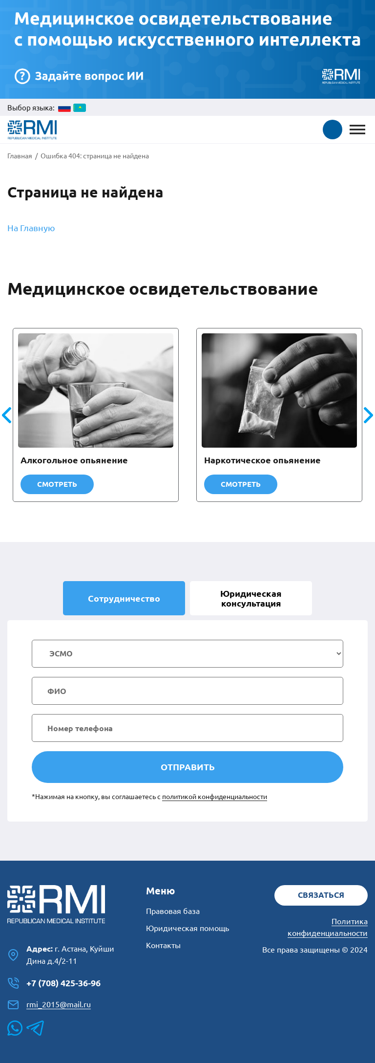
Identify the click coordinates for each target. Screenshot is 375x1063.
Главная (19, 156)
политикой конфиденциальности (214, 797)
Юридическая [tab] (251, 598)
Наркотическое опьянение (262, 460)
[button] (332, 129)
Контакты (163, 945)
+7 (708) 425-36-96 (54, 983)
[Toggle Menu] (357, 129)
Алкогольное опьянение (74, 460)
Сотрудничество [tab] (124, 598)
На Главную (31, 228)
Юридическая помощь (187, 928)
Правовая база (173, 911)
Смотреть (57, 484)
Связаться (321, 894)
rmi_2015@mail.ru (49, 1005)
